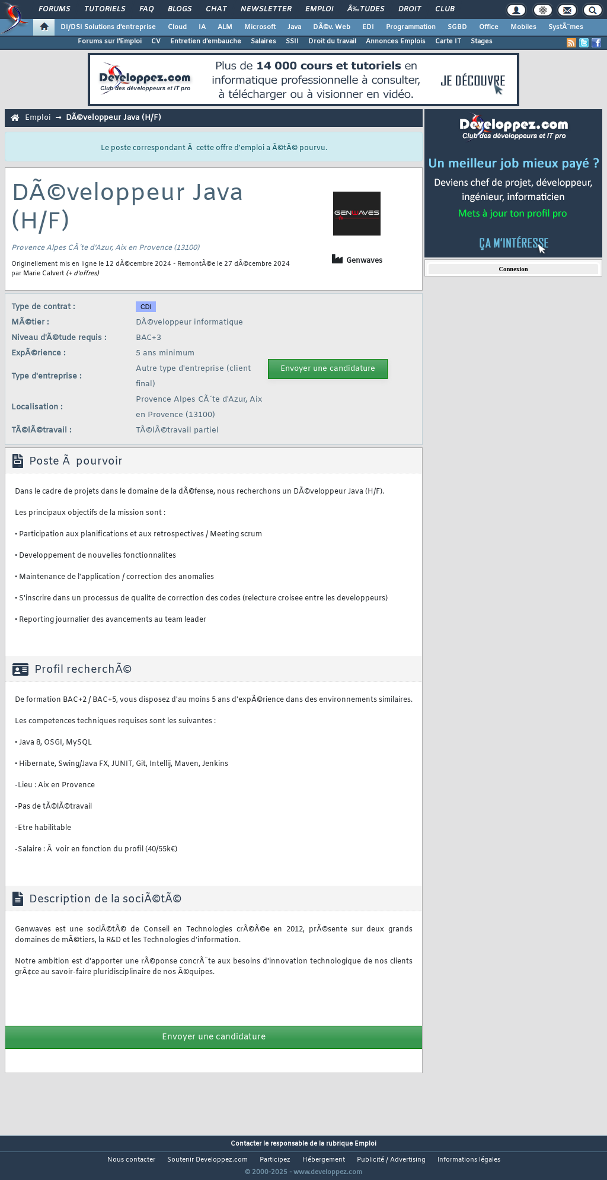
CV (156, 41)
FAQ (146, 9)
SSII (292, 41)
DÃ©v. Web (331, 27)
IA (202, 27)
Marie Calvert (43, 273)
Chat (216, 9)
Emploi (319, 9)
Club (444, 9)
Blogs (180, 9)
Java (294, 27)
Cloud (177, 27)
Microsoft (260, 27)
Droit (409, 9)
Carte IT (448, 41)
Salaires (263, 41)
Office (489, 27)
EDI (368, 27)
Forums (54, 9)
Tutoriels (104, 9)
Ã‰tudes (365, 9)
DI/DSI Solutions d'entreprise (108, 27)
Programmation (411, 27)
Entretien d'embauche (205, 41)
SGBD (457, 27)
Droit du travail (332, 41)
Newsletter (265, 9)
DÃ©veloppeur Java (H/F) (113, 118)
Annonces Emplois (396, 41)
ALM (225, 27)
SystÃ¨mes (565, 27)
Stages (482, 41)
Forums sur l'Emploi (110, 41)
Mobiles (523, 27)
